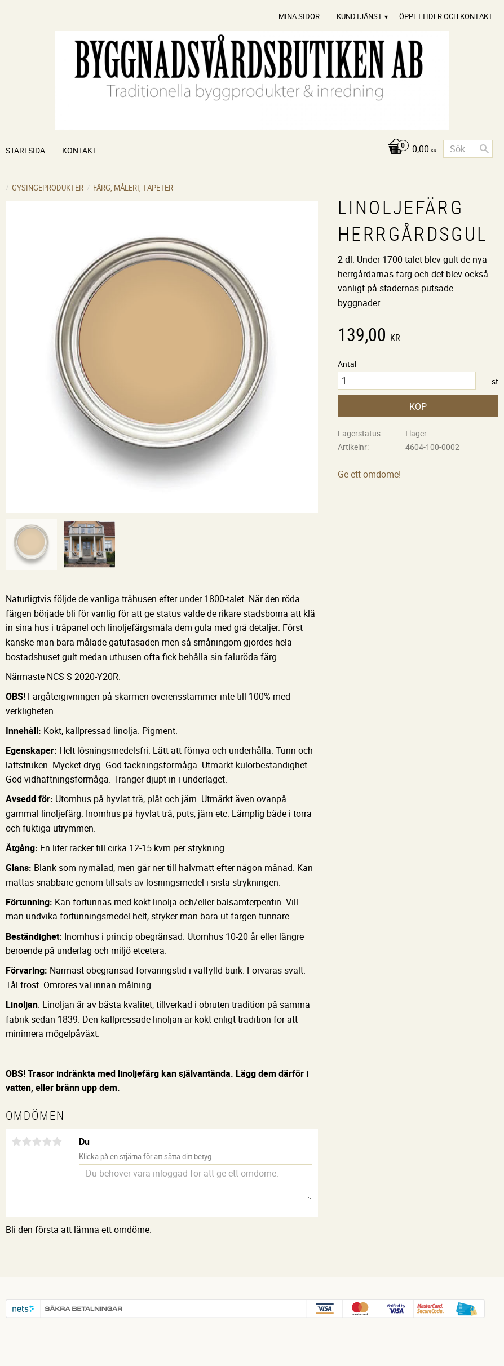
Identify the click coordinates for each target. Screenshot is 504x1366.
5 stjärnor (57, 1142)
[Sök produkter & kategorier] (468, 149)
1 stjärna (16, 1142)
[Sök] (484, 148)
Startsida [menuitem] (25, 150)
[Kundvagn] (409, 149)
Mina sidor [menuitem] (299, 16)
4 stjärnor (47, 1142)
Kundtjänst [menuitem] (359, 16)
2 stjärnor (26, 1142)
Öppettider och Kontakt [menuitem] (446, 16)
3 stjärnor (37, 1142)
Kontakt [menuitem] (79, 150)
